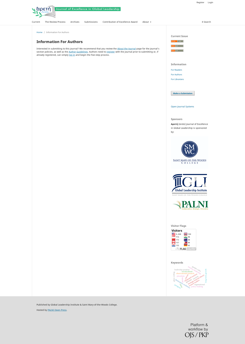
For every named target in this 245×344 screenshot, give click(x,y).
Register (200, 2)
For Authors (176, 74)
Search (206, 21)
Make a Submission (182, 93)
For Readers (176, 69)
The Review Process (55, 21)
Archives (74, 21)
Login (210, 2)
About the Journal (126, 48)
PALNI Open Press (57, 309)
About (145, 21)
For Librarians (177, 79)
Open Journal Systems (182, 106)
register (111, 51)
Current (36, 21)
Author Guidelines (78, 51)
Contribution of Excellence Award (120, 21)
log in (72, 54)
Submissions (91, 21)
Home (39, 32)
